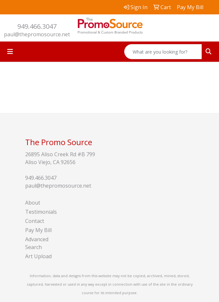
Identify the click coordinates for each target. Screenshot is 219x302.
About (32, 202)
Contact (34, 221)
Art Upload (38, 256)
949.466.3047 (37, 26)
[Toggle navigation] (10, 51)
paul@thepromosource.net (37, 34)
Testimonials (41, 211)
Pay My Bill (38, 230)
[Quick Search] (163, 51)
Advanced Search (36, 243)
